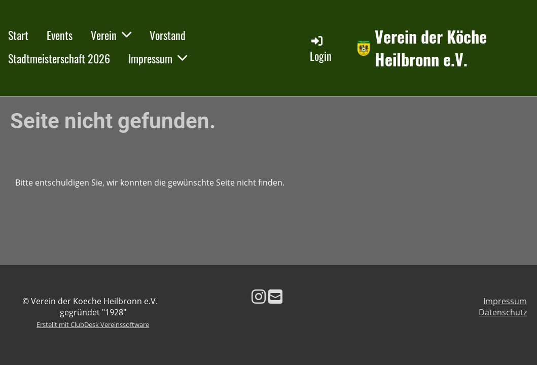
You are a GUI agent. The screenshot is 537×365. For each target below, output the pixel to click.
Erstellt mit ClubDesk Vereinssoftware (93, 324)
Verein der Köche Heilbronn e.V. (431, 48)
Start (18, 35)
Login (321, 49)
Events (60, 35)
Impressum (157, 58)
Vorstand (168, 35)
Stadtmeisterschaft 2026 (59, 58)
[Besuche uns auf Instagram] (259, 296)
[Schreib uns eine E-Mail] (275, 296)
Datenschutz (503, 312)
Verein (111, 35)
